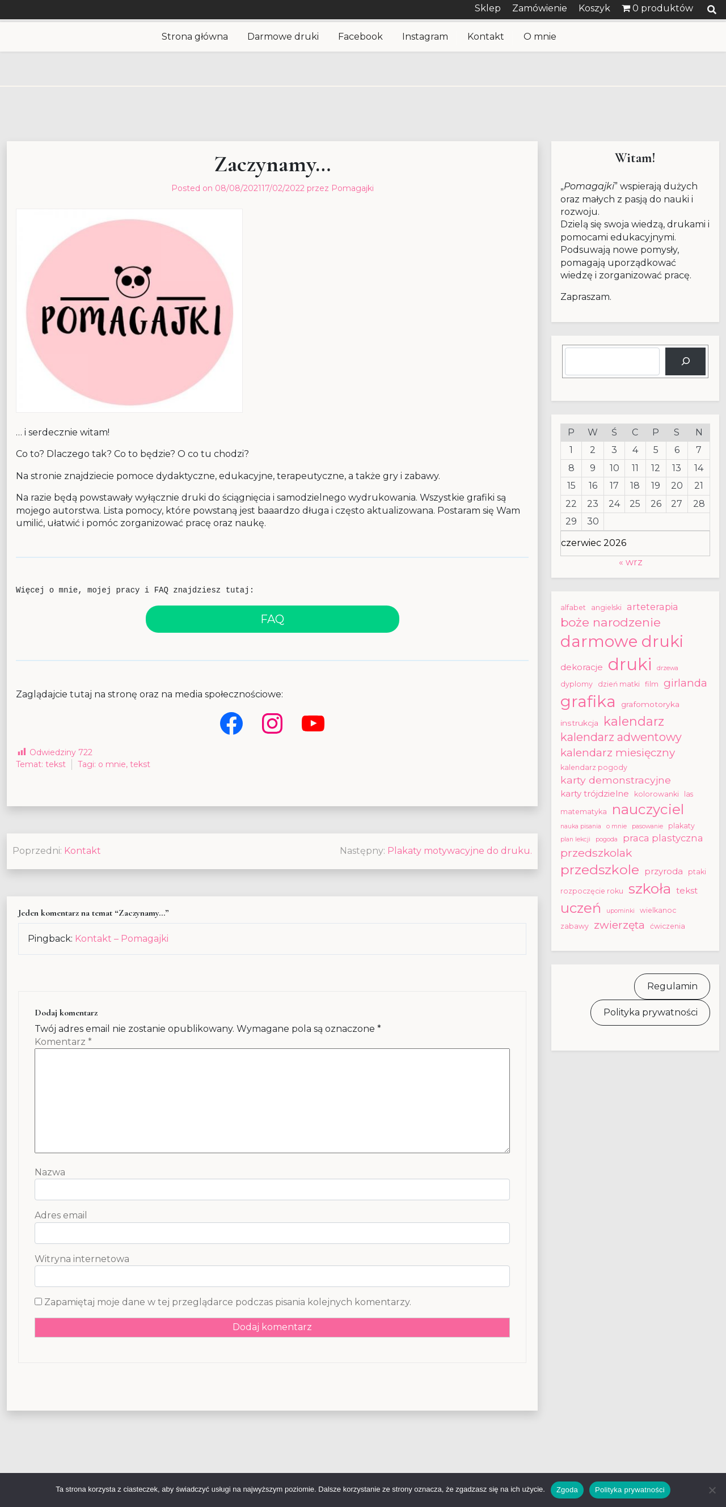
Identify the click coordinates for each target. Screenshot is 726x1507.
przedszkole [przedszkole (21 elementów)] (599, 870)
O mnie (540, 36)
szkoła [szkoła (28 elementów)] (649, 888)
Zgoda (567, 1489)
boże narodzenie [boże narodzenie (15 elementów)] (610, 622)
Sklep (488, 8)
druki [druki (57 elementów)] (630, 664)
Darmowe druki (283, 36)
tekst (55, 764)
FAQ (272, 619)
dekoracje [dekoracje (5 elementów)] (581, 667)
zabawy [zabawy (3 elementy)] (574, 926)
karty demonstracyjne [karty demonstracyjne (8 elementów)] (615, 780)
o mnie (112, 764)
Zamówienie (539, 8)
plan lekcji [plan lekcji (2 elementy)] (575, 839)
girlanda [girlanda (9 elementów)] (685, 682)
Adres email (61, 1215)
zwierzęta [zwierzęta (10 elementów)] (619, 925)
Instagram (425, 36)
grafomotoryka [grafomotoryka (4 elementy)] (650, 704)
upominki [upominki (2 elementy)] (620, 911)
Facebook (360, 36)
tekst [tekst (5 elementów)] (687, 890)
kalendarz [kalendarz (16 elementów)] (633, 721)
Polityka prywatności (650, 1012)
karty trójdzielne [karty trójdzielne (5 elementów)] (594, 793)
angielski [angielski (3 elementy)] (606, 607)
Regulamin (672, 986)
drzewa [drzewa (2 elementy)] (667, 668)
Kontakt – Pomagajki (121, 938)
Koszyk (594, 8)
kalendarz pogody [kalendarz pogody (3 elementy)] (593, 767)
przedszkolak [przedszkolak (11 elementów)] (596, 853)
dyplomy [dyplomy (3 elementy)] (576, 684)
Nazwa (50, 1172)
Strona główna (195, 36)
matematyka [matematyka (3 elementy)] (583, 811)
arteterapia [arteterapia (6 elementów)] (652, 606)
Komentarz (63, 1041)
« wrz (631, 562)
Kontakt (485, 36)
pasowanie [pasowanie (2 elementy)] (647, 826)
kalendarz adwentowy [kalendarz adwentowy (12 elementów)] (621, 737)
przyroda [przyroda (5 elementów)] (663, 871)
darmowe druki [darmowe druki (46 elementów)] (621, 641)
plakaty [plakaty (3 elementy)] (681, 826)
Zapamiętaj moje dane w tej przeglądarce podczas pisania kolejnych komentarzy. (227, 1302)
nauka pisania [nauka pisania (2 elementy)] (580, 826)
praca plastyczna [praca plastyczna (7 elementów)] (663, 838)
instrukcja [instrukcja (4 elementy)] (579, 722)
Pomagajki (352, 188)
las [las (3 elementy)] (688, 794)
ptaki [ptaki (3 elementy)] (697, 871)
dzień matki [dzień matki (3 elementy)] (619, 684)
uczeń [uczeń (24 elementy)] (580, 908)
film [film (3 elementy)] (652, 684)
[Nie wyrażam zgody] (711, 1490)
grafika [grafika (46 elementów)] (588, 701)
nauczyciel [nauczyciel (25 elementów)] (648, 809)
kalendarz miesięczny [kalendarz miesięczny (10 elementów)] (617, 752)
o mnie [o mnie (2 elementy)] (616, 826)
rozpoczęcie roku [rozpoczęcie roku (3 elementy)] (591, 891)
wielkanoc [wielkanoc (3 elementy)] (658, 910)
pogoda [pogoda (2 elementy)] (607, 839)
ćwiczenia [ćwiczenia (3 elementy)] (667, 926)
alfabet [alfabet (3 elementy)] (573, 607)
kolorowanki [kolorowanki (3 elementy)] (656, 794)
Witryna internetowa (82, 1259)
